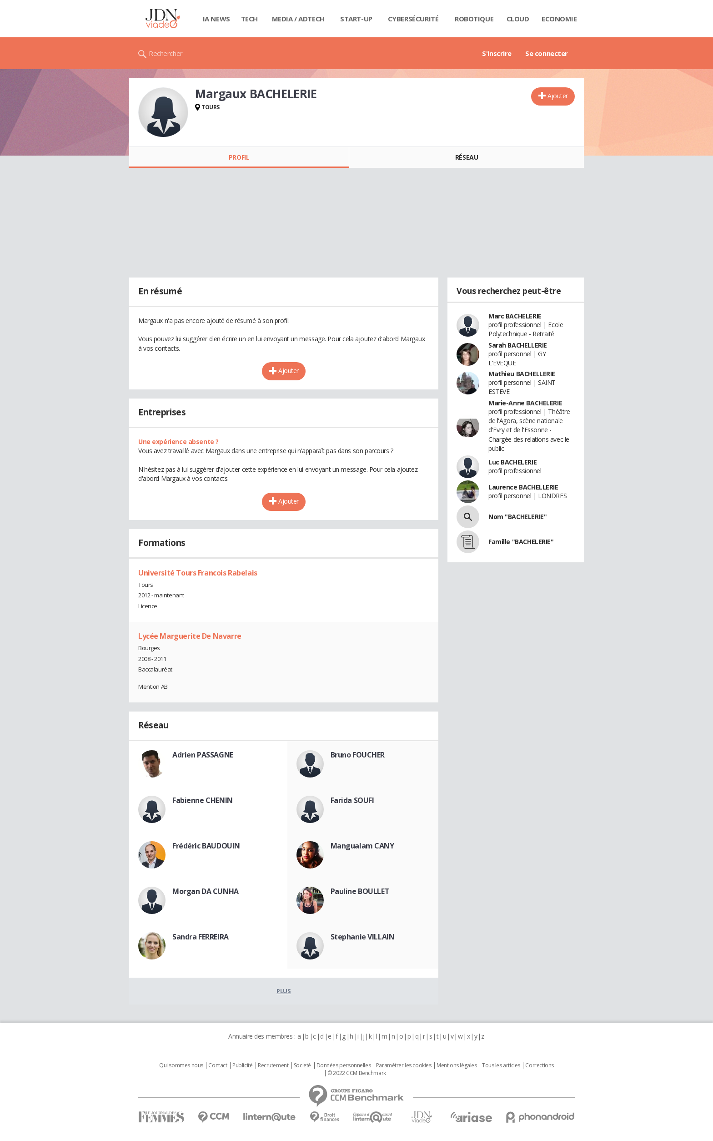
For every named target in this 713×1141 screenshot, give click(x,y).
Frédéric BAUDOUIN (206, 846)
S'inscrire (497, 53)
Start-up (356, 18)
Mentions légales (457, 1065)
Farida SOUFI (352, 800)
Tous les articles (501, 1065)
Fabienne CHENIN (202, 800)
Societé (302, 1065)
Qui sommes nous (181, 1065)
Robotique (474, 18)
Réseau (466, 157)
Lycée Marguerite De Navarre (189, 636)
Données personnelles (343, 1065)
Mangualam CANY (362, 846)
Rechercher (166, 53)
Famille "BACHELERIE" (521, 541)
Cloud (518, 18)
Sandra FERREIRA (200, 937)
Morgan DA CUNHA (205, 891)
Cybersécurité (413, 18)
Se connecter (546, 53)
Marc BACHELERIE (515, 316)
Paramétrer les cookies (404, 1065)
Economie (559, 18)
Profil (239, 157)
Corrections (539, 1065)
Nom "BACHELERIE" (517, 516)
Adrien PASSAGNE (202, 755)
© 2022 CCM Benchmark (356, 1073)
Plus (283, 991)
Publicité (242, 1065)
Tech (249, 18)
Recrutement (273, 1065)
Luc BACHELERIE (512, 462)
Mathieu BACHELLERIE (521, 373)
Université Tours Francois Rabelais (197, 573)
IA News (216, 18)
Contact (217, 1065)
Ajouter (557, 95)
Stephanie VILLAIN (363, 937)
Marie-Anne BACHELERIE (525, 403)
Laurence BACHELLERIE (523, 487)
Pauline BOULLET (360, 891)
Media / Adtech (298, 18)
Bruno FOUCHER (358, 755)
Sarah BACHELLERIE (517, 345)
